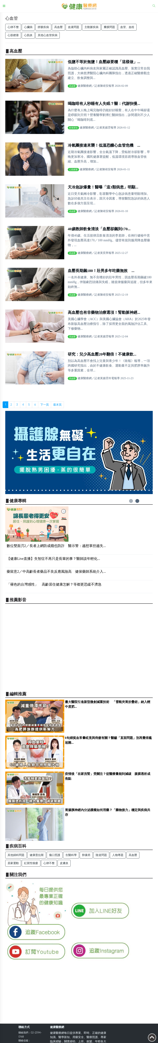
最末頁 (57, 404)
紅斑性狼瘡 (31, 863)
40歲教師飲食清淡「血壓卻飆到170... (99, 229)
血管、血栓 (127, 27)
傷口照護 (54, 855)
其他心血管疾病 (47, 35)
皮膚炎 (64, 863)
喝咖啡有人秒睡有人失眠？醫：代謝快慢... (104, 103)
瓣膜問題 (109, 27)
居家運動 (13, 863)
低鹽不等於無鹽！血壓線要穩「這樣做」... (104, 62)
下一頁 (44, 404)
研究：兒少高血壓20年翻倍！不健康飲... (102, 354)
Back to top (152, 1037)
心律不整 (13, 27)
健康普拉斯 (37, 855)
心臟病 (28, 27)
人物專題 (117, 855)
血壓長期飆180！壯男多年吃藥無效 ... (101, 270)
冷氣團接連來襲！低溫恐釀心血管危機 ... (104, 145)
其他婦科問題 (16, 855)
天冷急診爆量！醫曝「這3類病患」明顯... (103, 187)
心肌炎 (28, 35)
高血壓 (58, 27)
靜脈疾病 (43, 27)
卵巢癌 (86, 855)
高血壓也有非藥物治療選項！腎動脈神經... (104, 312)
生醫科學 (71, 855)
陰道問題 (101, 855)
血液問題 (73, 27)
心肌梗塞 (13, 35)
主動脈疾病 (91, 27)
